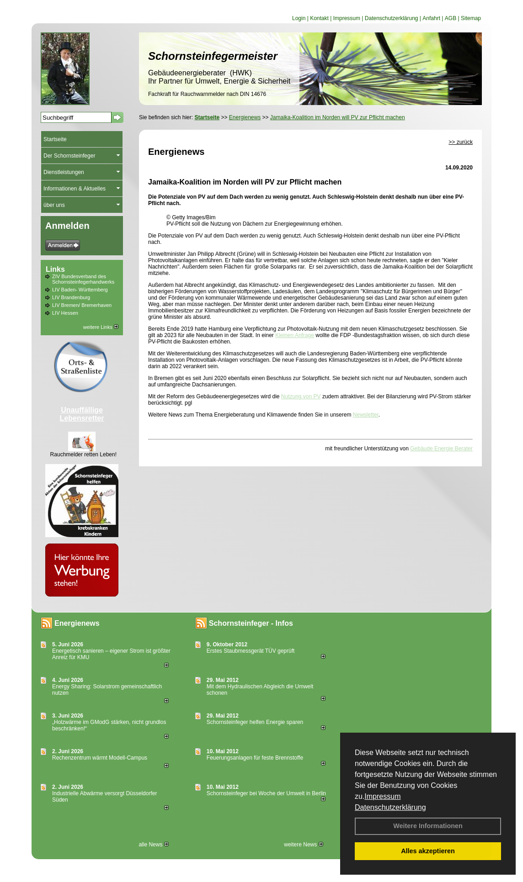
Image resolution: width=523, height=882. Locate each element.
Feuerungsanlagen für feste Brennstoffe (255, 758)
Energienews (77, 623)
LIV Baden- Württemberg (80, 289)
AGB (450, 18)
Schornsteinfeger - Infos (251, 623)
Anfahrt (431, 18)
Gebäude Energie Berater (441, 448)
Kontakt (319, 18)
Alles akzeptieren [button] (428, 851)
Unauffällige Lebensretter (82, 414)
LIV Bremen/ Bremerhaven (82, 305)
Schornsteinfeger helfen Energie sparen (255, 722)
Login (298, 18)
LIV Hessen (65, 313)
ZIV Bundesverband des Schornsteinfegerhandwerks (83, 279)
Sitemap (471, 18)
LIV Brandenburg (71, 297)
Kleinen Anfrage (294, 335)
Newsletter (366, 415)
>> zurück (460, 142)
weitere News (303, 844)
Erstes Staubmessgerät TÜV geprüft (251, 651)
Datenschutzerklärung (390, 807)
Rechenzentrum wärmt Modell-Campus (99, 758)
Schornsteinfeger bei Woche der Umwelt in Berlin (266, 793)
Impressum (382, 796)
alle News (153, 844)
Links (55, 269)
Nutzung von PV (301, 396)
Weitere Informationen (428, 825)
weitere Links (100, 327)
